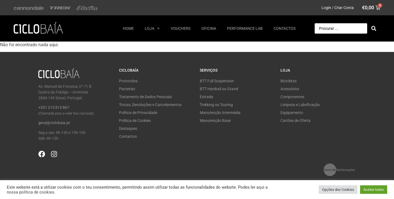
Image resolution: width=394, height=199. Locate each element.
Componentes (292, 97)
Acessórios (289, 89)
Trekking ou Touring (216, 105)
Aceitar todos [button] (373, 190)
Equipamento (291, 112)
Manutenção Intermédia (220, 112)
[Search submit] (373, 28)
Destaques (128, 128)
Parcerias (127, 89)
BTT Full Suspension (217, 81)
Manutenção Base (215, 120)
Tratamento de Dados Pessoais (145, 97)
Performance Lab (245, 28)
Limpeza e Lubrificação (300, 105)
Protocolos (128, 81)
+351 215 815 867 (53, 107)
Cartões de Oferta (295, 120)
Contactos (285, 28)
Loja (152, 28)
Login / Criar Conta (337, 7)
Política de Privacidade (138, 112)
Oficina (208, 28)
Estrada (206, 97)
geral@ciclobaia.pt (54, 123)
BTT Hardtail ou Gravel (219, 89)
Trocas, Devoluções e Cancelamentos (150, 105)
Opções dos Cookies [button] (338, 190)
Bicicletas (288, 81)
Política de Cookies (135, 120)
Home (128, 28)
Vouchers (180, 28)
